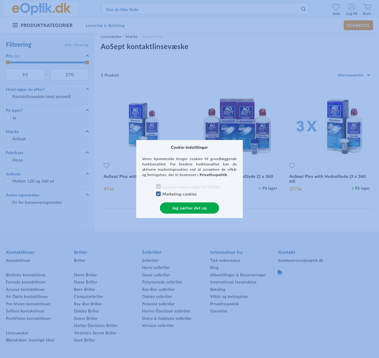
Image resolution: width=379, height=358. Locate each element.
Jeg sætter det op (189, 207)
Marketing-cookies (180, 194)
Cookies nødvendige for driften (191, 187)
